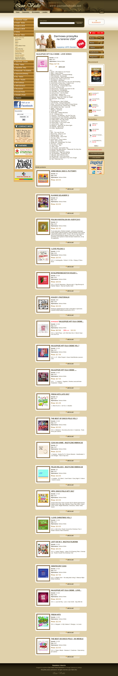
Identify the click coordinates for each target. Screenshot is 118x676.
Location (44, 12)
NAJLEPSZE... (96, 99)
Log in (102, 12)
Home (17, 12)
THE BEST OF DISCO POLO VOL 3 (64, 418)
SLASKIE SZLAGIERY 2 (60, 195)
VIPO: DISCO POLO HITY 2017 (62, 491)
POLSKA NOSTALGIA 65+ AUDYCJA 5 (65, 219)
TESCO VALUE (96, 110)
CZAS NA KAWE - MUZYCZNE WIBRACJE (67, 443)
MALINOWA (95, 129)
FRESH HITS (56, 614)
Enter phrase (43, 21)
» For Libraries (96, 157)
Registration (25, 12)
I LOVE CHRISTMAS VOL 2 (61, 517)
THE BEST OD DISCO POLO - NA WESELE (67, 639)
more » (96, 115)
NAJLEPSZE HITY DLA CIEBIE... (71, 321)
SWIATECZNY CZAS (58, 566)
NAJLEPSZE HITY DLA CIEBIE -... (63, 370)
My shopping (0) (96, 22)
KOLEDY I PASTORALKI (60, 297)
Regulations (55, 665)
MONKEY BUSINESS (95, 105)
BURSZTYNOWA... (97, 135)
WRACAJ (95, 123)
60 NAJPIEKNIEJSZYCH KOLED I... (64, 273)
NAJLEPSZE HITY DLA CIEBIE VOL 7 (65, 346)
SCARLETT (95, 93)
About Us (63, 665)
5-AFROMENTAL (97, 140)
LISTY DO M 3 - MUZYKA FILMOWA (64, 542)
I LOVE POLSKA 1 (58, 249)
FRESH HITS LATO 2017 (60, 394)
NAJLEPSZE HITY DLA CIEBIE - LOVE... (66, 590)
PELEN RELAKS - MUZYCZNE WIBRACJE (67, 467)
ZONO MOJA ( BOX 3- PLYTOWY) (63, 171)
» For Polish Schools (96, 153)
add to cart (70, 189)
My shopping (36, 12)
